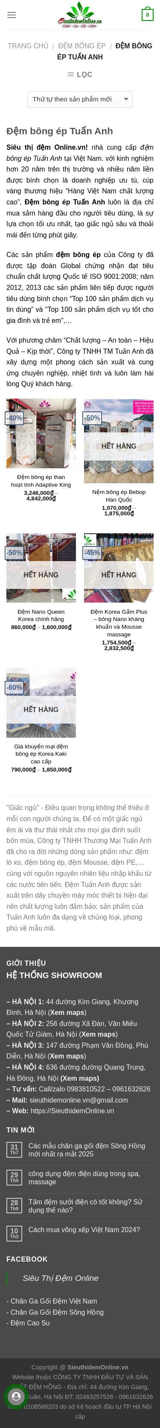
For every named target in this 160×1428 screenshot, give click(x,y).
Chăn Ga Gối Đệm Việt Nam (54, 1301)
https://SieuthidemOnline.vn (72, 1111)
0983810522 (86, 1089)
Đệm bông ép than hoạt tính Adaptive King (41, 481)
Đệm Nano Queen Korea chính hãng (40, 616)
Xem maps (80, 1078)
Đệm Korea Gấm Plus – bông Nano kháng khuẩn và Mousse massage (118, 623)
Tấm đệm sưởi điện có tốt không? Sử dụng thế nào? (86, 1206)
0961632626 (132, 1089)
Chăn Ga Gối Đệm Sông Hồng (57, 1312)
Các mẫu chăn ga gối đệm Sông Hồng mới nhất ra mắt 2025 (87, 1150)
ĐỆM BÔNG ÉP (82, 46)
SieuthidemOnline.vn (97, 1367)
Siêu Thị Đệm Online (61, 1278)
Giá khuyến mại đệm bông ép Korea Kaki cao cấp (41, 754)
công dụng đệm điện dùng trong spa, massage (84, 1178)
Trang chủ (28, 46)
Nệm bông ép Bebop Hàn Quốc (118, 496)
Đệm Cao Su (30, 1323)
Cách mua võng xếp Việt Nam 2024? (84, 1229)
